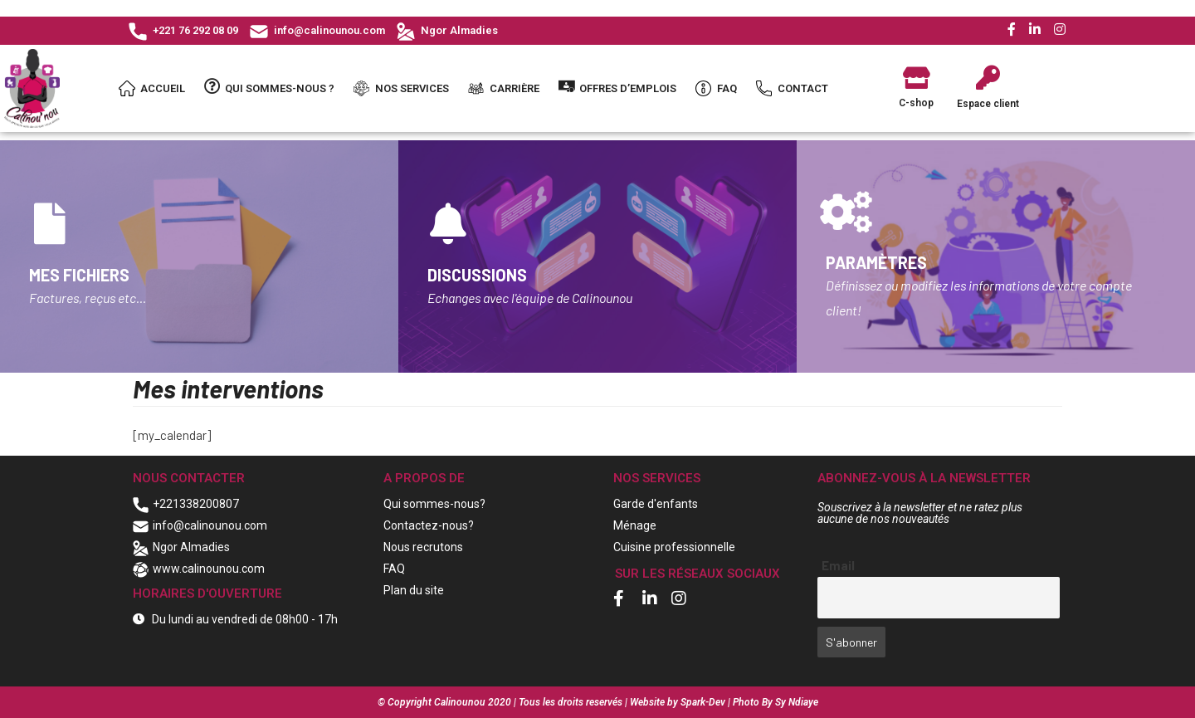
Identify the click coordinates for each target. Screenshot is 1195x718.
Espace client (988, 104)
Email (838, 565)
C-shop (916, 103)
